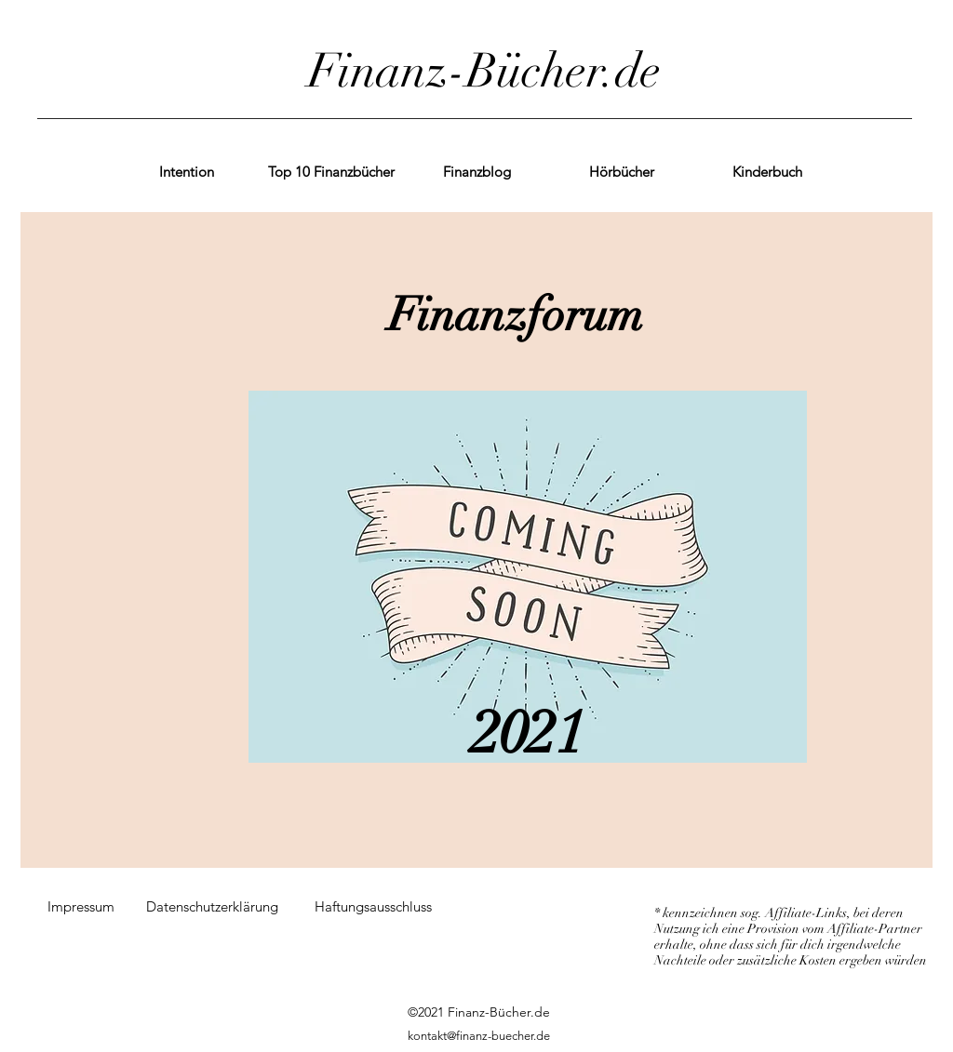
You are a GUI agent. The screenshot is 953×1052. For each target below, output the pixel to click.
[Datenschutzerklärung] (211, 906)
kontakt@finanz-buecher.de (479, 1036)
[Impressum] (81, 906)
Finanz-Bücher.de (484, 71)
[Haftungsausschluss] (373, 906)
